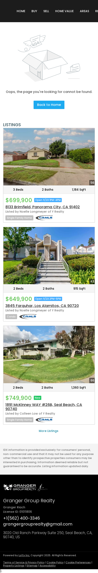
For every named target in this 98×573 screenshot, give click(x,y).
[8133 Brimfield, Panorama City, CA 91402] (49, 156)
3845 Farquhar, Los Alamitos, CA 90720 (42, 305)
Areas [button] (84, 11)
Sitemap (32, 565)
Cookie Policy (55, 562)
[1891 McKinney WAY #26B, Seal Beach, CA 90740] (49, 354)
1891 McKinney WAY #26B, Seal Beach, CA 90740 (43, 406)
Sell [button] (46, 11)
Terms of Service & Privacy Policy (24, 562)
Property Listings (13, 565)
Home (21, 11)
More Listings (48, 431)
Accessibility (48, 565)
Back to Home (49, 104)
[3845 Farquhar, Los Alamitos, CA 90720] (49, 255)
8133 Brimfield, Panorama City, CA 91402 (42, 206)
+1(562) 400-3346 (21, 518)
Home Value (64, 11)
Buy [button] (34, 11)
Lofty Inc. (24, 555)
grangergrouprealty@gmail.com (37, 524)
